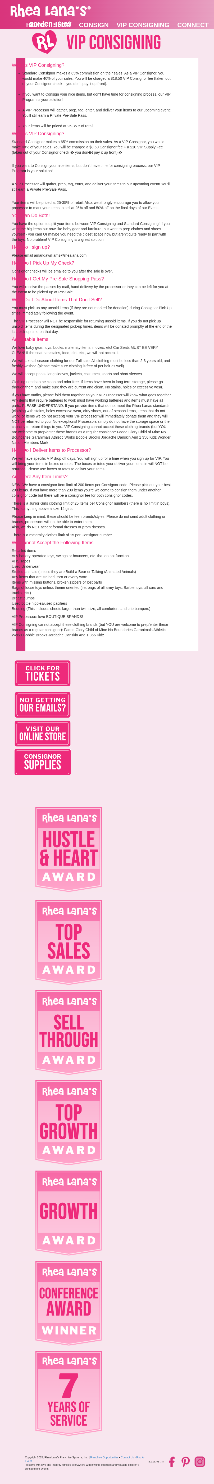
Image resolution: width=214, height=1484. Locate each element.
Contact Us (127, 1457)
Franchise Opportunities (104, 1457)
